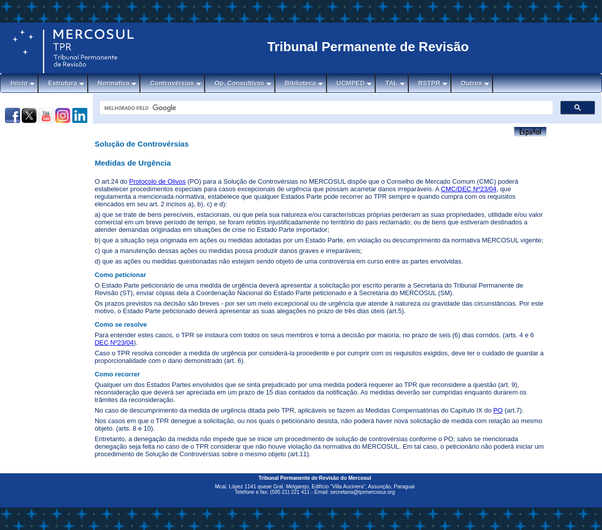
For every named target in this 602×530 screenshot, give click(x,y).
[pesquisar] (325, 107)
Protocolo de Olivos (157, 181)
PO (498, 410)
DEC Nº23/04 (114, 342)
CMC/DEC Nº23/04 (469, 189)
